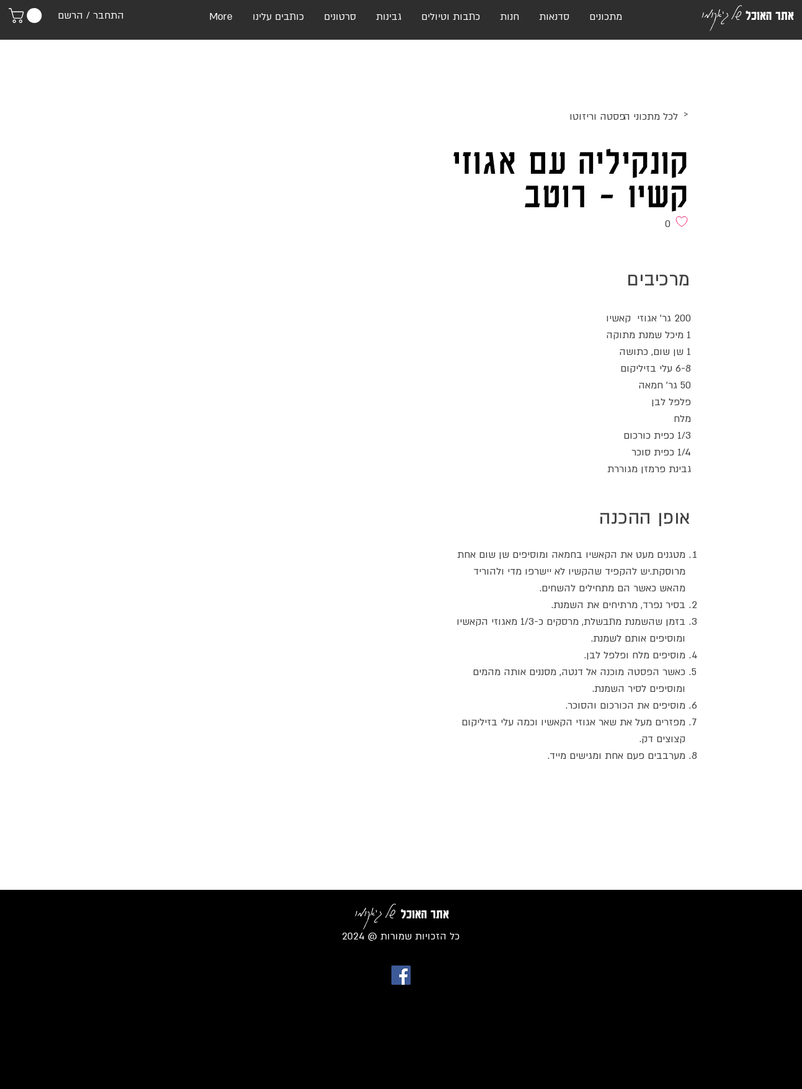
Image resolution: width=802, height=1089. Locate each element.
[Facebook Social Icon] (401, 975)
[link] (27, 15)
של (736, 13)
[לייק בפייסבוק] (667, 795)
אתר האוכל (770, 15)
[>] (586, 114)
